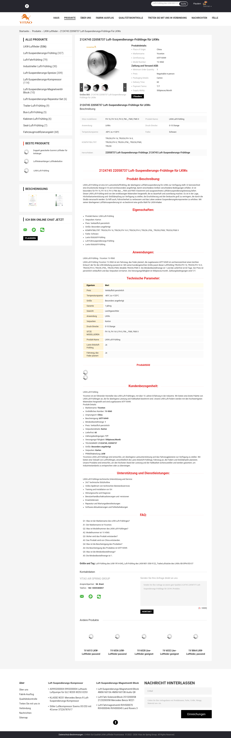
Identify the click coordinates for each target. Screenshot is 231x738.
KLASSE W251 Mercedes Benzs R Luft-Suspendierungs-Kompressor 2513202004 (69, 699)
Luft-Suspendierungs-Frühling (40, 53)
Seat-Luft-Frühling (33, 125)
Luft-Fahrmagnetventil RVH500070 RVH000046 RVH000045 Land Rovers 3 (118, 707)
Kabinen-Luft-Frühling (35, 118)
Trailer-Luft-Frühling (34, 105)
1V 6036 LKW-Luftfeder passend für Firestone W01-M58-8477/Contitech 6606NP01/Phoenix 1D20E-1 (117, 652)
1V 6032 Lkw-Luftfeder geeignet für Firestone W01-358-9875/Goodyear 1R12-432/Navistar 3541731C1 (169, 652)
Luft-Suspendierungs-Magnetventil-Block (117, 683)
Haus (56, 18)
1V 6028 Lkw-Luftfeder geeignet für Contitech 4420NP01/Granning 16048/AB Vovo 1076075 (144, 652)
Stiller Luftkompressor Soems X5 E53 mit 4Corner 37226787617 (70, 708)
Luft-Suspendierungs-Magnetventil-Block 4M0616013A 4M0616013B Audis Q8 (118, 690)
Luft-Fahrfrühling (32, 59)
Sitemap (23, 717)
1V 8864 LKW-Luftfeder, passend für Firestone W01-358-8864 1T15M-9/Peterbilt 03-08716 (195, 652)
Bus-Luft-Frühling (33, 112)
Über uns (85, 18)
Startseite (24, 31)
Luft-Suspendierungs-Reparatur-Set (43, 99)
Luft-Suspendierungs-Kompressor (42, 79)
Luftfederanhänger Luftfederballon (47, 161)
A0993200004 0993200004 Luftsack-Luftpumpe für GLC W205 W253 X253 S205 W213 (69, 691)
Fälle (215, 18)
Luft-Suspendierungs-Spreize (39, 72)
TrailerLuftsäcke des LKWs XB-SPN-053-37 (175, 563)
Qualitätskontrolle (131, 18)
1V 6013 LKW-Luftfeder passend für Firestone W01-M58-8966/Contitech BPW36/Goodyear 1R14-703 (91, 652)
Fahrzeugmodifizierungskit (38, 132)
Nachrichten (199, 18)
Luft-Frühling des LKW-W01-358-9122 (140, 563)
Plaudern (197, 4)
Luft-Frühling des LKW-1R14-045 (109, 563)
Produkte (70, 18)
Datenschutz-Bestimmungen (71, 734)
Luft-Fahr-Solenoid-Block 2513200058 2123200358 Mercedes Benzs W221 (117, 699)
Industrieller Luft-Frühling (37, 66)
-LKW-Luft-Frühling (41, 171)
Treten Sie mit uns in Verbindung (167, 18)
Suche (183, 4)
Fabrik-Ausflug (105, 18)
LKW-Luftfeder (51, 31)
